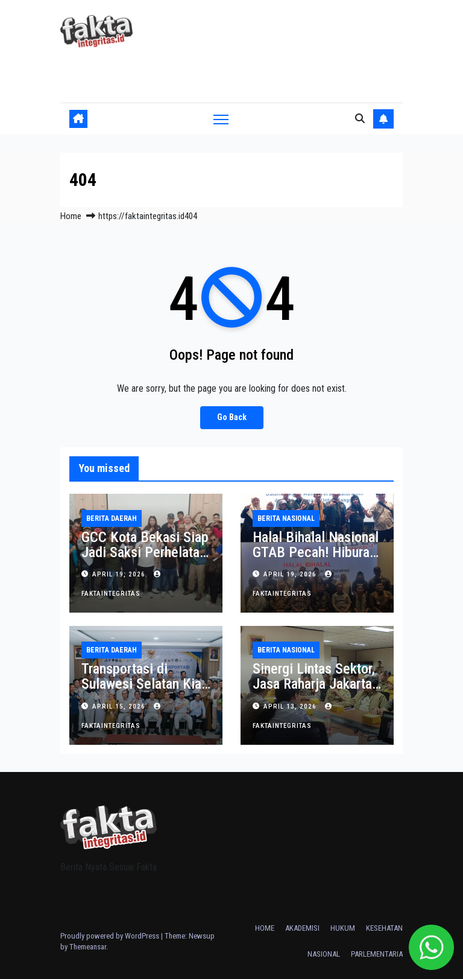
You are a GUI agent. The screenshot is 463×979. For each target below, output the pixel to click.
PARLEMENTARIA (377, 953)
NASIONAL (323, 953)
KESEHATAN (384, 928)
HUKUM (342, 928)
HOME (264, 928)
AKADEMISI (302, 928)
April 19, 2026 (120, 574)
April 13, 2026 (291, 706)
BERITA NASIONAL (286, 518)
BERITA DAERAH (111, 518)
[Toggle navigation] (221, 119)
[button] (360, 118)
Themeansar (87, 946)
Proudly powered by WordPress (110, 935)
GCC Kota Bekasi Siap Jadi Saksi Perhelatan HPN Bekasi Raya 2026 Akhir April (145, 560)
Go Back (232, 417)
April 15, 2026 (120, 706)
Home (70, 216)
